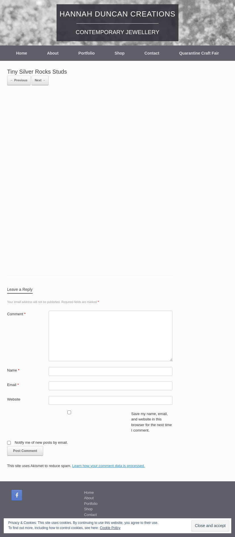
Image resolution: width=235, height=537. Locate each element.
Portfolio (86, 53)
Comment (16, 314)
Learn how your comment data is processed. (108, 466)
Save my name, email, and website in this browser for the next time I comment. (151, 422)
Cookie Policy (110, 528)
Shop (119, 53)
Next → (40, 80)
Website (13, 399)
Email (13, 385)
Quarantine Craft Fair (199, 53)
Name (13, 370)
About (52, 53)
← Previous (19, 80)
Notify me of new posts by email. (41, 442)
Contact (151, 53)
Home (21, 53)
